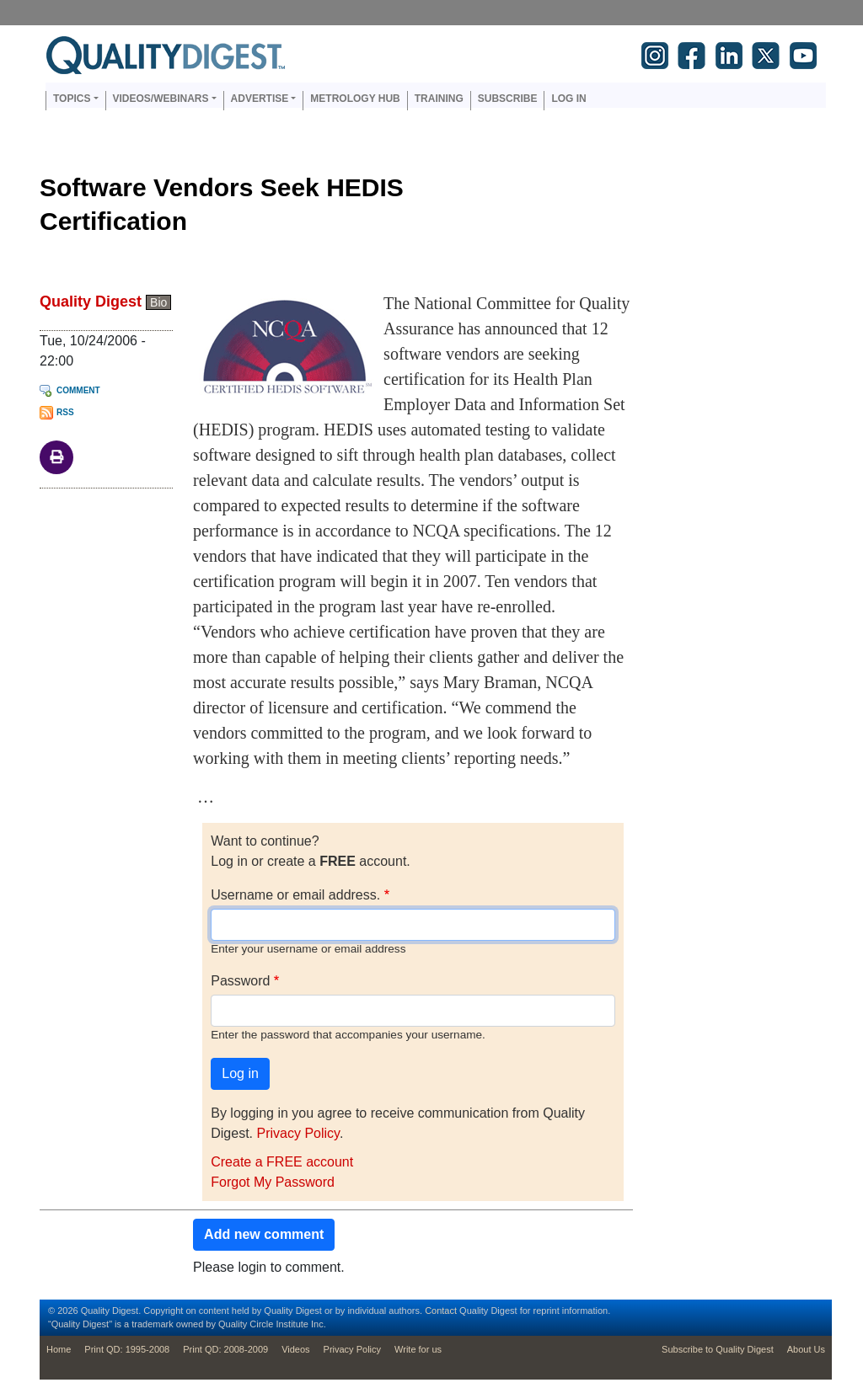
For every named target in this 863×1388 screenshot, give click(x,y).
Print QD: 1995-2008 (126, 1349)
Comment (78, 390)
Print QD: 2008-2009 (225, 1349)
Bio (158, 302)
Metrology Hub (354, 98)
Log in (568, 98)
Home (58, 1349)
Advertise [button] (260, 98)
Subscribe (508, 98)
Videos (295, 1349)
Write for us (418, 1349)
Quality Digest (91, 301)
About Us (806, 1349)
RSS (65, 412)
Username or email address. (295, 895)
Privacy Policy (297, 1133)
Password (240, 981)
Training (439, 98)
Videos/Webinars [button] (161, 98)
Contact (441, 1310)
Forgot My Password (273, 1182)
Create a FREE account (282, 1162)
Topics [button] (71, 98)
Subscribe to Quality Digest (718, 1349)
